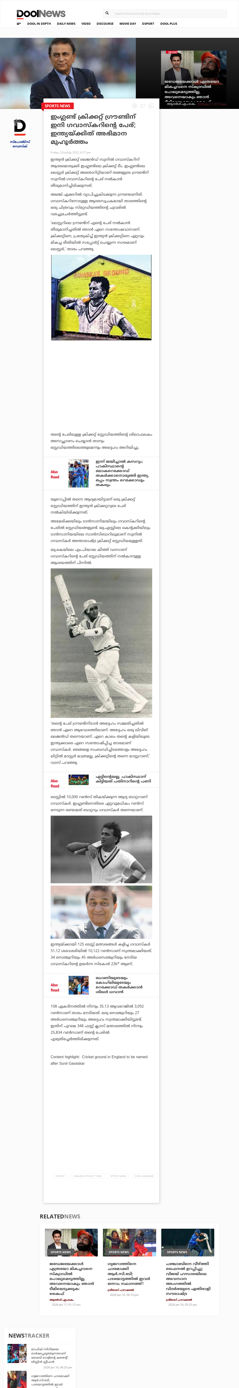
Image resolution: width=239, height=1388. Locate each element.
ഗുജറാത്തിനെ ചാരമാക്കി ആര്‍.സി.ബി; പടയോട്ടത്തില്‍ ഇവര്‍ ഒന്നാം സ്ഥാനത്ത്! (210, 169)
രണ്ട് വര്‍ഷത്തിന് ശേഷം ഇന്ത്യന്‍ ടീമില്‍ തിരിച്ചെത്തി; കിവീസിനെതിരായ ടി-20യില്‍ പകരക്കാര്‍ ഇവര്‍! (209, 331)
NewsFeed (144, 1353)
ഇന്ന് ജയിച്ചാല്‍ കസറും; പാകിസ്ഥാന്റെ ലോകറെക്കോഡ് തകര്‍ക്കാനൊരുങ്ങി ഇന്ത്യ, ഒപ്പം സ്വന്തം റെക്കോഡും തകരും (122, 474)
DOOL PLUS (168, 23)
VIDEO (86, 23)
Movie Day (144, 1347)
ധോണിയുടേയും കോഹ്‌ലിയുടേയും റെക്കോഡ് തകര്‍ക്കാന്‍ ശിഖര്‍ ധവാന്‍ (119, 987)
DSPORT (148, 23)
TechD (70, 1340)
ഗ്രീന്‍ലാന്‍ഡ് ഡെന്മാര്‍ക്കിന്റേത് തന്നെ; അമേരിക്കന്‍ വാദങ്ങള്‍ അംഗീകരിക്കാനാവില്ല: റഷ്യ (209, 198)
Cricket (60, 1178)
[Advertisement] (101, 389)
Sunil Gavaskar (144, 1178)
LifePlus (107, 1347)
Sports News (118, 1178)
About (16, 1335)
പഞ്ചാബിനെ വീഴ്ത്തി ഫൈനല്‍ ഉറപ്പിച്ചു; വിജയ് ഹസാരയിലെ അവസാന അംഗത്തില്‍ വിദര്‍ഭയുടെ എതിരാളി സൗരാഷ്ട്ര (210, 302)
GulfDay (107, 1359)
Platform (144, 1340)
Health (70, 1353)
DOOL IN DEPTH (39, 23)
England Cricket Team (88, 1178)
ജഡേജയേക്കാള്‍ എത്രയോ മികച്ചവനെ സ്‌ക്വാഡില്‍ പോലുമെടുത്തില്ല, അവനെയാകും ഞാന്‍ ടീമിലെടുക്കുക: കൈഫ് (192, 92)
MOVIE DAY (128, 23)
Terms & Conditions (28, 1353)
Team (14, 1341)
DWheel (71, 1347)
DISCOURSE (105, 23)
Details (71, 1359)
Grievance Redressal (29, 1365)
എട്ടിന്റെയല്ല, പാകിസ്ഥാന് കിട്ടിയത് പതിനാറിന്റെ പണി (123, 781)
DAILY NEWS (66, 23)
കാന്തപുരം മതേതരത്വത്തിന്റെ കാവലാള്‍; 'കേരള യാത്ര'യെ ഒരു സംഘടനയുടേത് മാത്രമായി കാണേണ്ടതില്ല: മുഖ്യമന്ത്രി (210, 280)
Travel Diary (110, 1340)
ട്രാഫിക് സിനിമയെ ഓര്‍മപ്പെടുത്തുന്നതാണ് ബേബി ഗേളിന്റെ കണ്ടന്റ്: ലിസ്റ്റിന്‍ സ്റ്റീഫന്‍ (209, 142)
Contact (18, 1359)
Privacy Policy (24, 1347)
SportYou (108, 1353)
